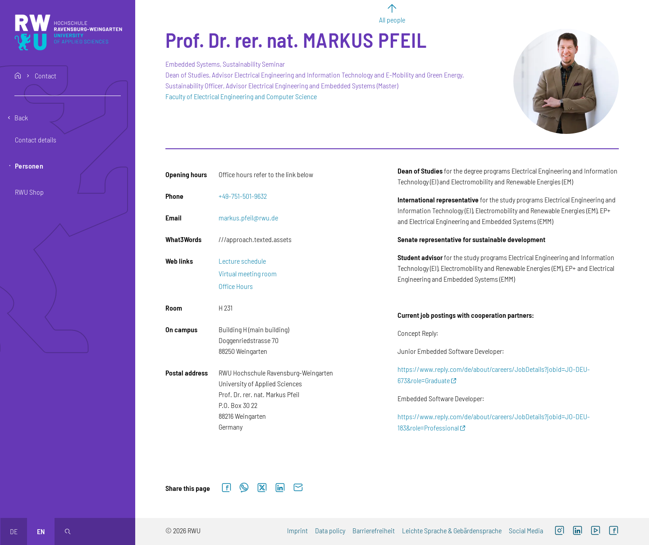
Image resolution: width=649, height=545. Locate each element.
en (41, 531)
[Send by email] (298, 488)
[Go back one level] (67, 117)
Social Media (526, 530)
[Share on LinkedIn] (279, 488)
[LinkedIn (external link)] (577, 531)
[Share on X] (261, 488)
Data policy (330, 530)
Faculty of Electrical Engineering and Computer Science (241, 96)
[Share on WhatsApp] (244, 488)
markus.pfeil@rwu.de (248, 217)
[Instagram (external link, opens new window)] (559, 531)
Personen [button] (29, 165)
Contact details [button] (35, 139)
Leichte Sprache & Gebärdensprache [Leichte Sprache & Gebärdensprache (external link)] (452, 530)
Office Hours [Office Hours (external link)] (236, 286)
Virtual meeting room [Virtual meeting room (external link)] (248, 273)
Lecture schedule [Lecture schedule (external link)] (242, 260)
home (18, 75)
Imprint (297, 530)
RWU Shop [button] (29, 192)
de (14, 531)
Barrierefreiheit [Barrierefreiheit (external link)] (373, 530)
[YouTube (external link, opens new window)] (595, 531)
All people (392, 19)
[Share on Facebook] (226, 488)
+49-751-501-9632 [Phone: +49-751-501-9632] (243, 196)
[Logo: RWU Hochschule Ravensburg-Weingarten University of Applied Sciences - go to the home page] (68, 32)
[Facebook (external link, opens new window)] (613, 531)
